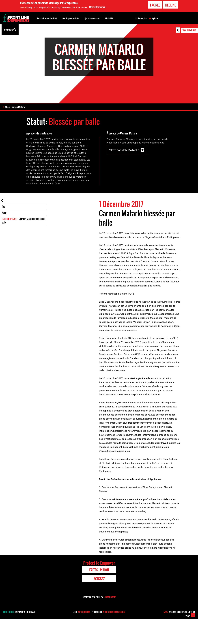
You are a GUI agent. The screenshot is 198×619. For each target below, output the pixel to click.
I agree (155, 4)
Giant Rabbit (110, 597)
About (4, 213)
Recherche (10, 29)
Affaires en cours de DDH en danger (179, 613)
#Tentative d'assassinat (114, 612)
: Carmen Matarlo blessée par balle (23, 220)
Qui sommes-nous (92, 18)
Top (3, 206)
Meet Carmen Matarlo (124, 150)
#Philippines (84, 612)
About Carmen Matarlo (15, 107)
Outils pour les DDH (70, 18)
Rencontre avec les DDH (47, 18)
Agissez (155, 18)
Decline (170, 4)
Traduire (191, 30)
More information (97, 7)
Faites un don (141, 18)
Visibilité (109, 18)
